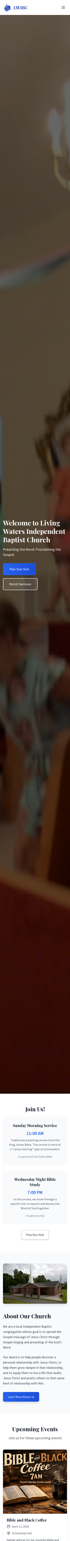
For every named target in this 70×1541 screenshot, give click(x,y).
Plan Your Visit (35, 1235)
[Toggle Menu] (63, 7)
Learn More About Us (21, 1397)
